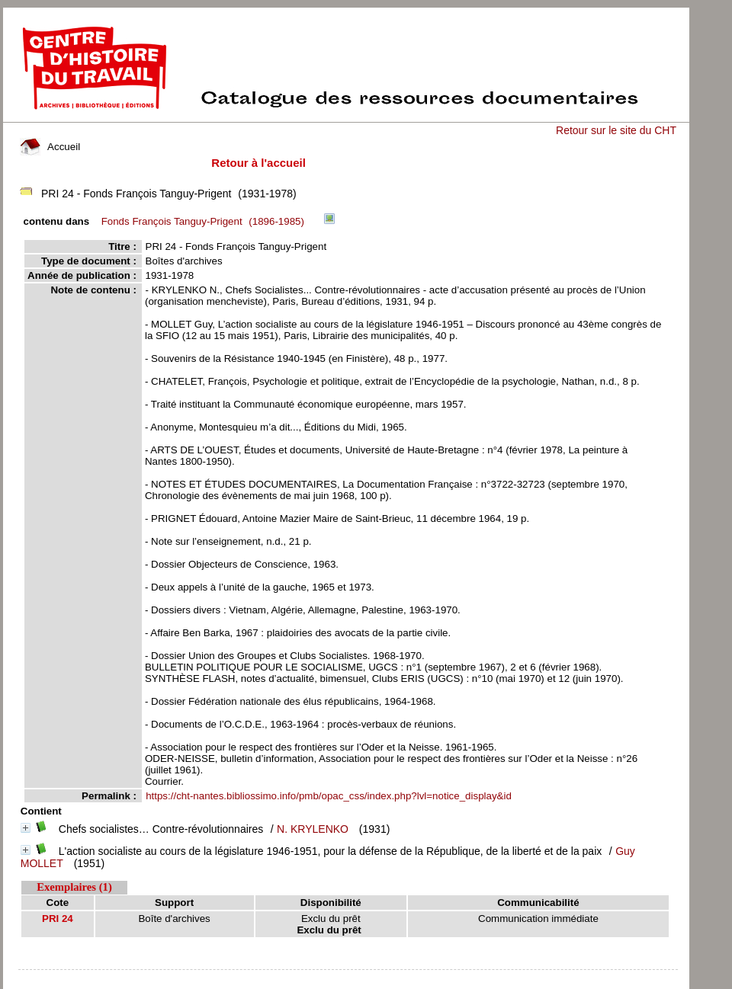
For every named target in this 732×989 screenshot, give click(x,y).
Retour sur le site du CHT (616, 130)
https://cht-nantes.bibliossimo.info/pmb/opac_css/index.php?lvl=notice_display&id (329, 796)
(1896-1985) (205, 221)
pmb (348, 979)
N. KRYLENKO (312, 829)
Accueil (50, 146)
